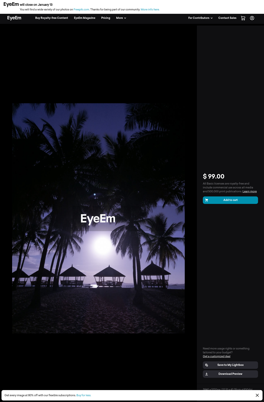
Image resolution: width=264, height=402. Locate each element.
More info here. (150, 9)
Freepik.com (81, 9)
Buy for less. (83, 395)
